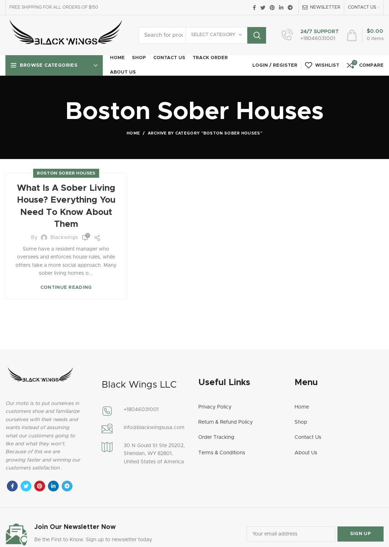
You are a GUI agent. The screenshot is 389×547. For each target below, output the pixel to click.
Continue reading (66, 287)
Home (133, 133)
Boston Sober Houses (66, 173)
